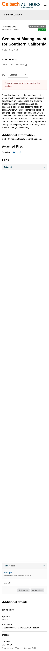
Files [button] (24, 566)
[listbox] (18, 74)
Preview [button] (23, 590)
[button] (24, 167)
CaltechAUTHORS (13, 14)
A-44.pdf (16, 152)
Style (4, 75)
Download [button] (37, 590)
